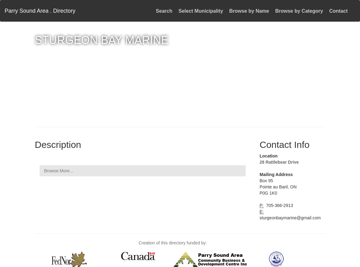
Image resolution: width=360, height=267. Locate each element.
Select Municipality (201, 11)
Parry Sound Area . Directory (40, 11)
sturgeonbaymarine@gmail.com (290, 217)
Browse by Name (249, 11)
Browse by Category (299, 11)
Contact (338, 11)
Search (164, 11)
